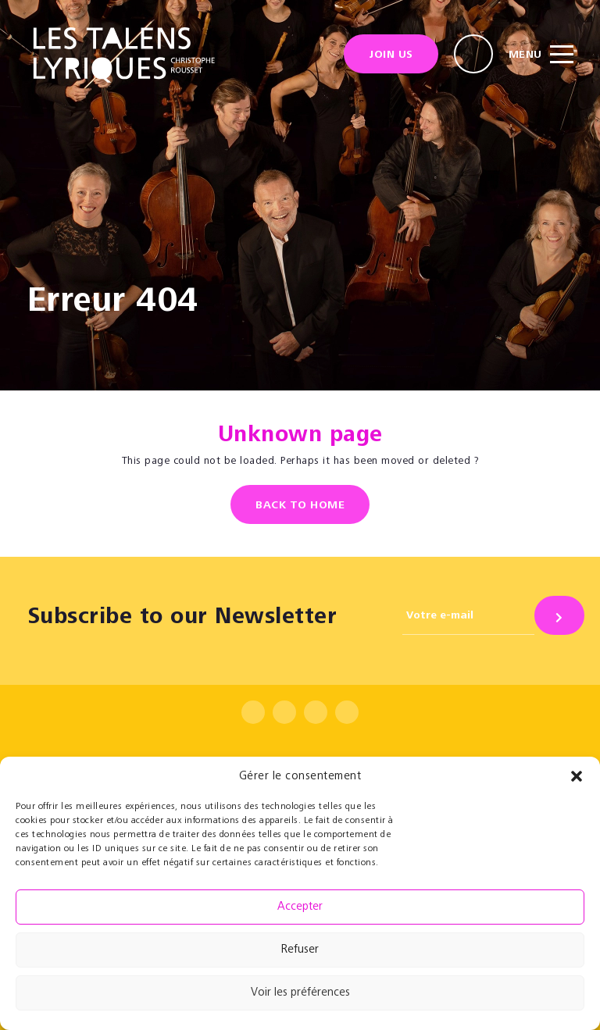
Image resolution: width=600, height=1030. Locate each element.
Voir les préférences (300, 993)
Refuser (300, 950)
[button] (576, 776)
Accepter (300, 907)
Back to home (300, 506)
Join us (391, 55)
